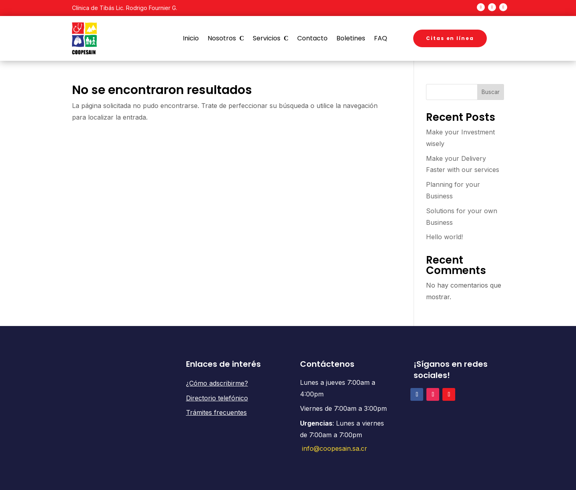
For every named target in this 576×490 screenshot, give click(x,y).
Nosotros (222, 38)
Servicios (266, 38)
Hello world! (444, 237)
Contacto (312, 38)
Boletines (350, 38)
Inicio (191, 38)
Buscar (491, 91)
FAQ (380, 38)
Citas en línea (450, 38)
